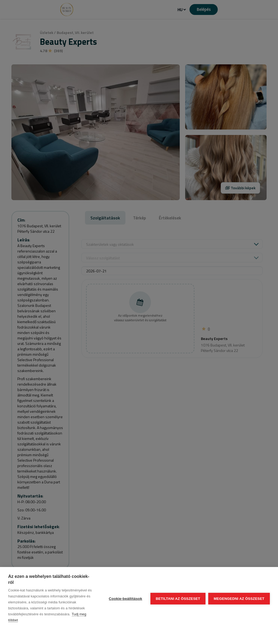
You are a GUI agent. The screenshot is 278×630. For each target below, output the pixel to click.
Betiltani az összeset (178, 599)
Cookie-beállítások (125, 599)
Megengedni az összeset (239, 599)
